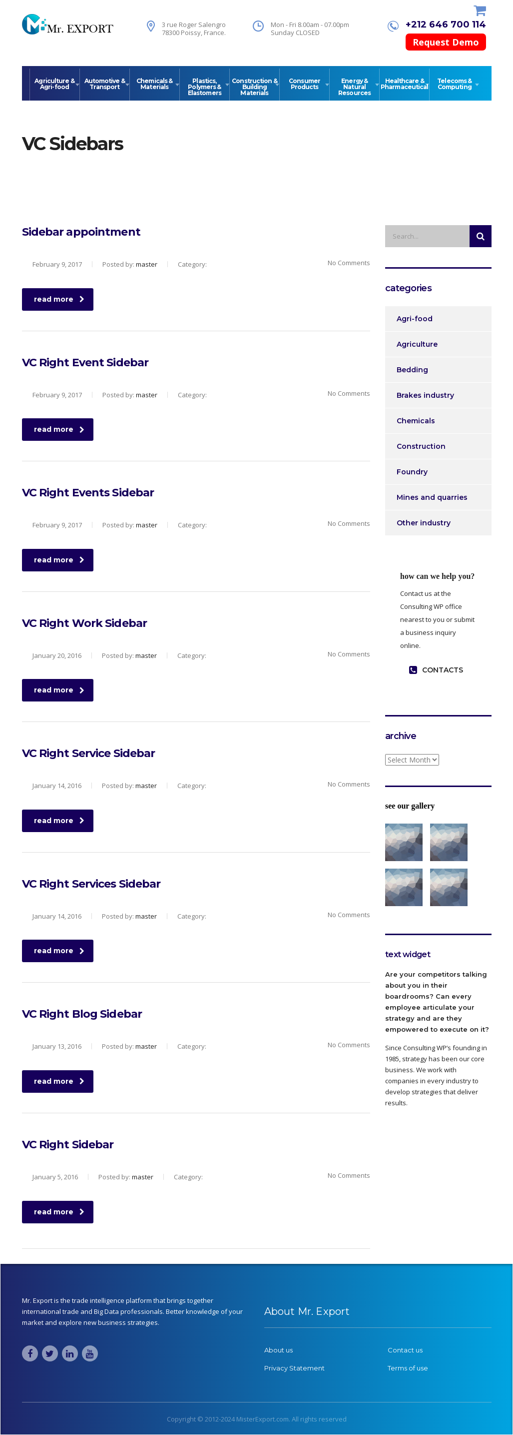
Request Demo (446, 42)
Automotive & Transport (104, 84)
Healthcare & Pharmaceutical (404, 84)
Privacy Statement (294, 1368)
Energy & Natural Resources (354, 87)
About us (278, 1350)
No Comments (343, 262)
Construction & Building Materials (254, 87)
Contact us (405, 1350)
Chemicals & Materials (154, 84)
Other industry (424, 522)
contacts (436, 670)
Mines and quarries (432, 497)
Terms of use (408, 1368)
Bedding (412, 369)
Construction (421, 446)
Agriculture (417, 344)
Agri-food (415, 318)
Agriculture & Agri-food (54, 84)
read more (59, 299)
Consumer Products (304, 84)
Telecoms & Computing (454, 84)
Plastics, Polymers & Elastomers (204, 87)
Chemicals (416, 420)
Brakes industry (425, 395)
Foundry (412, 471)
